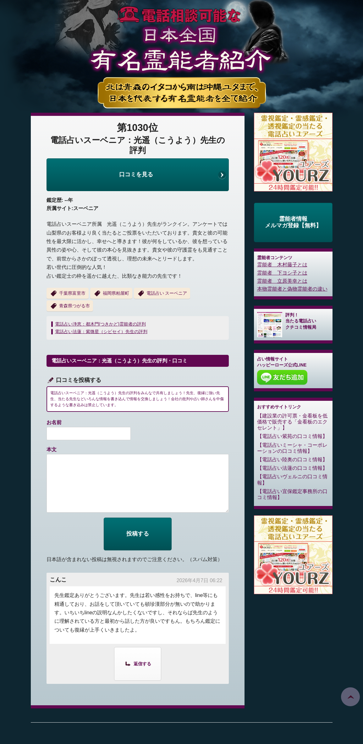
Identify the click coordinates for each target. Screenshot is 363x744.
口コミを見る (136, 174)
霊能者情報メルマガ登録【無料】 (293, 222)
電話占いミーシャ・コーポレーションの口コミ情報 (292, 448)
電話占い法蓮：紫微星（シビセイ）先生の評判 (101, 331)
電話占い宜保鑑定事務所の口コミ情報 (292, 494)
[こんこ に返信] (137, 663)
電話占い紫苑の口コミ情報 (292, 436)
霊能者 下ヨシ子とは (282, 272)
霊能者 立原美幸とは (282, 281)
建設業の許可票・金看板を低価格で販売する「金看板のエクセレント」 (292, 421)
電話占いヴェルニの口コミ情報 (292, 479)
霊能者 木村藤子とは (282, 264)
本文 (52, 449)
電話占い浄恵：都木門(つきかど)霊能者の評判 (100, 324)
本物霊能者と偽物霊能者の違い (292, 289)
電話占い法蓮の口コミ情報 (292, 468)
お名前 (54, 422)
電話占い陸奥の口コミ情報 (292, 459)
